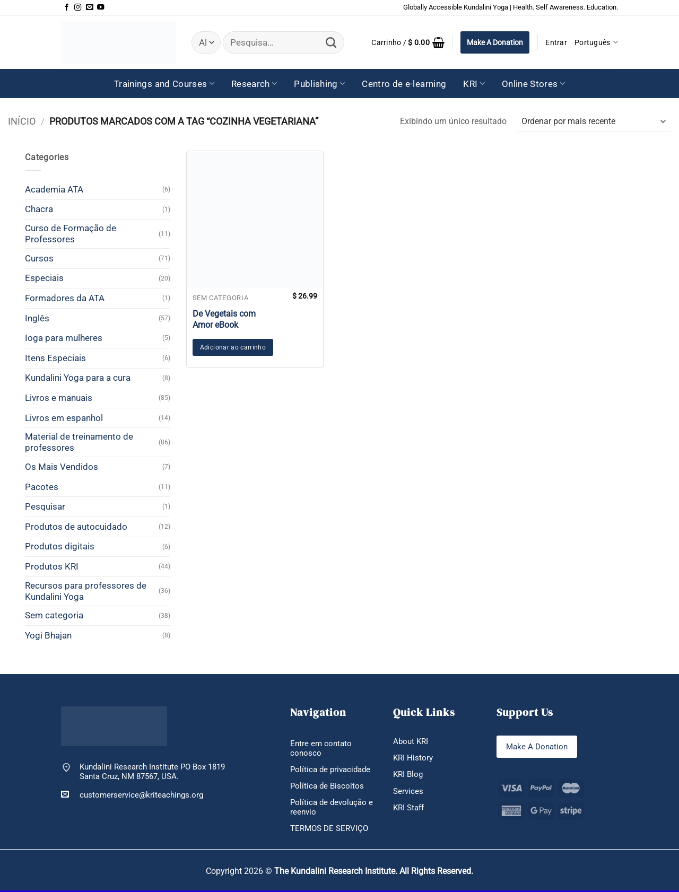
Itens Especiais (55, 358)
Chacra (39, 209)
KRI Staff (408, 809)
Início (22, 121)
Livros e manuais (58, 397)
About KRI (410, 741)
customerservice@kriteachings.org (132, 795)
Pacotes (41, 487)
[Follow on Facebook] (66, 8)
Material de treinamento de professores (79, 442)
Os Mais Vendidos (61, 466)
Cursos (39, 258)
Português (596, 42)
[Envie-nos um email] (89, 8)
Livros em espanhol (64, 418)
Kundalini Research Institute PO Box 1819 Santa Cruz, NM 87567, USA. (152, 772)
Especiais (44, 278)
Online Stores (533, 83)
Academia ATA (54, 189)
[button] (408, 42)
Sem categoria (54, 615)
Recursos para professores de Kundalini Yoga (85, 591)
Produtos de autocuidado (76, 526)
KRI (474, 83)
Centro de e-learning (404, 83)
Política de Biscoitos (327, 786)
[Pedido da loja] (593, 121)
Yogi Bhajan (48, 635)
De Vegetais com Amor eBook (224, 319)
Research (254, 83)
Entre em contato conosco (321, 748)
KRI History (413, 758)
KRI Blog (408, 775)
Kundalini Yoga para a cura (77, 377)
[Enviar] (331, 42)
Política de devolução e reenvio (331, 808)
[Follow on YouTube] (100, 8)
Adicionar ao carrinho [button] (233, 347)
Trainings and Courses (164, 83)
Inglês (37, 318)
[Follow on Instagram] (77, 8)
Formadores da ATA (65, 298)
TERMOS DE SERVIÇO (329, 830)
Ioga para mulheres (63, 338)
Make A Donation (495, 42)
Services (408, 792)
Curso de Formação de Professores (70, 233)
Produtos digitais (59, 546)
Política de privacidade (330, 770)
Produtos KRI (52, 566)
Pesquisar (45, 506)
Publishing (319, 83)
